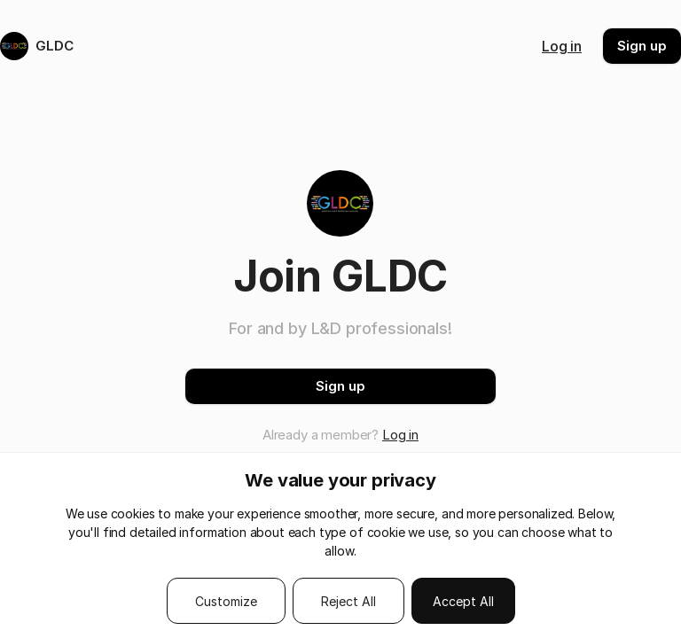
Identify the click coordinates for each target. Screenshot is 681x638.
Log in (562, 46)
